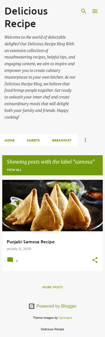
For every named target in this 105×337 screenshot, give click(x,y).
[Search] (83, 11)
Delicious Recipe (26, 16)
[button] (95, 260)
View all (14, 169)
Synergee (65, 317)
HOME (9, 140)
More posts (52, 287)
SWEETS (33, 140)
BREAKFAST (61, 140)
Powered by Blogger (52, 306)
